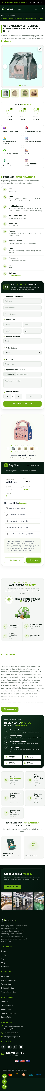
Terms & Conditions (8, 1013)
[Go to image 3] (24, 85)
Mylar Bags (5, 976)
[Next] (37, 448)
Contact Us (5, 967)
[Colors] (22, 352)
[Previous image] (5, 66)
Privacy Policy (6, 1017)
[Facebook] (30, 2)
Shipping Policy (7, 1005)
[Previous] (8, 448)
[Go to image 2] (22, 85)
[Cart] (41, 8)
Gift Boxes (11, 15)
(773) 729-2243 (15, 275)
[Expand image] (40, 49)
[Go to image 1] (20, 85)
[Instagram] (38, 2)
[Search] (36, 8)
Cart (2, 959)
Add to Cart (15, 560)
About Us (4, 1001)
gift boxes (11, 683)
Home (3, 15)
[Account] (4, 1081)
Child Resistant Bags (8, 980)
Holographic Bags (7, 988)
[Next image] (40, 66)
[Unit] (32, 331)
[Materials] (22, 341)
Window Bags (6, 984)
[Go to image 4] (25, 85)
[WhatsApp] (4, 1076)
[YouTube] (41, 2)
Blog (3, 963)
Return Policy (6, 1009)
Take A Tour (12, 887)
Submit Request (22, 404)
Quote (3, 955)
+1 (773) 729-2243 (11, 1033)
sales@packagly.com (12, 1037)
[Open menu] (19, 8)
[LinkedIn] (34, 2)
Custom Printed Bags (9, 992)
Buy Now (34, 560)
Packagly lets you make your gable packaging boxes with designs (21, 693)
